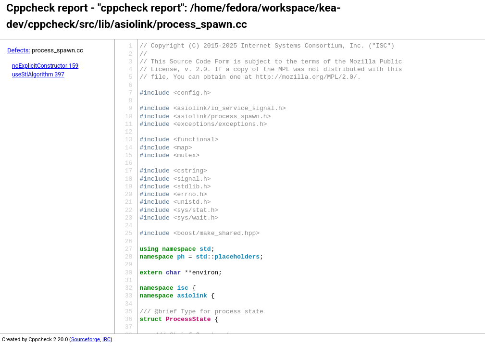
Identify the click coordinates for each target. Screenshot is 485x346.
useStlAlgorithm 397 (38, 74)
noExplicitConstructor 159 (45, 65)
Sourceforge (85, 339)
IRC (106, 339)
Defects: (18, 50)
